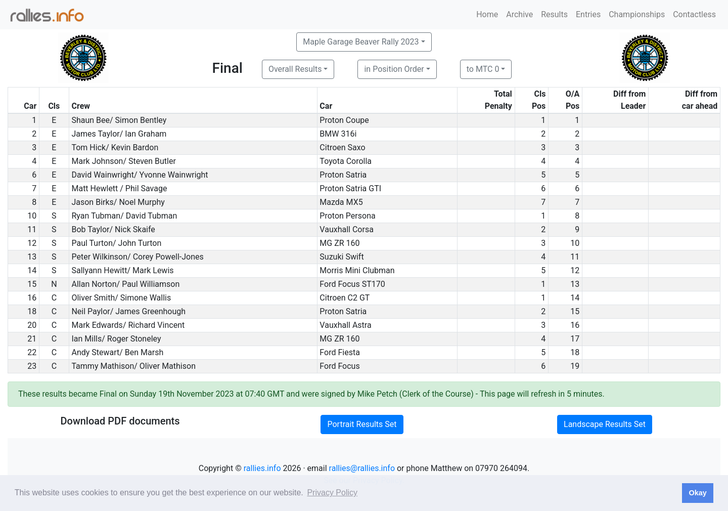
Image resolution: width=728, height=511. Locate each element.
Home (487, 14)
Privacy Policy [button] (332, 492)
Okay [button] (697, 493)
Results (554, 14)
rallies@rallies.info (362, 468)
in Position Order (394, 69)
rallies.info (262, 468)
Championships (637, 14)
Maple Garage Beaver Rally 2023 (361, 42)
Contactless (694, 14)
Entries (588, 14)
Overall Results (295, 69)
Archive (519, 14)
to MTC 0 (483, 69)
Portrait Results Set (361, 424)
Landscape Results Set (605, 424)
